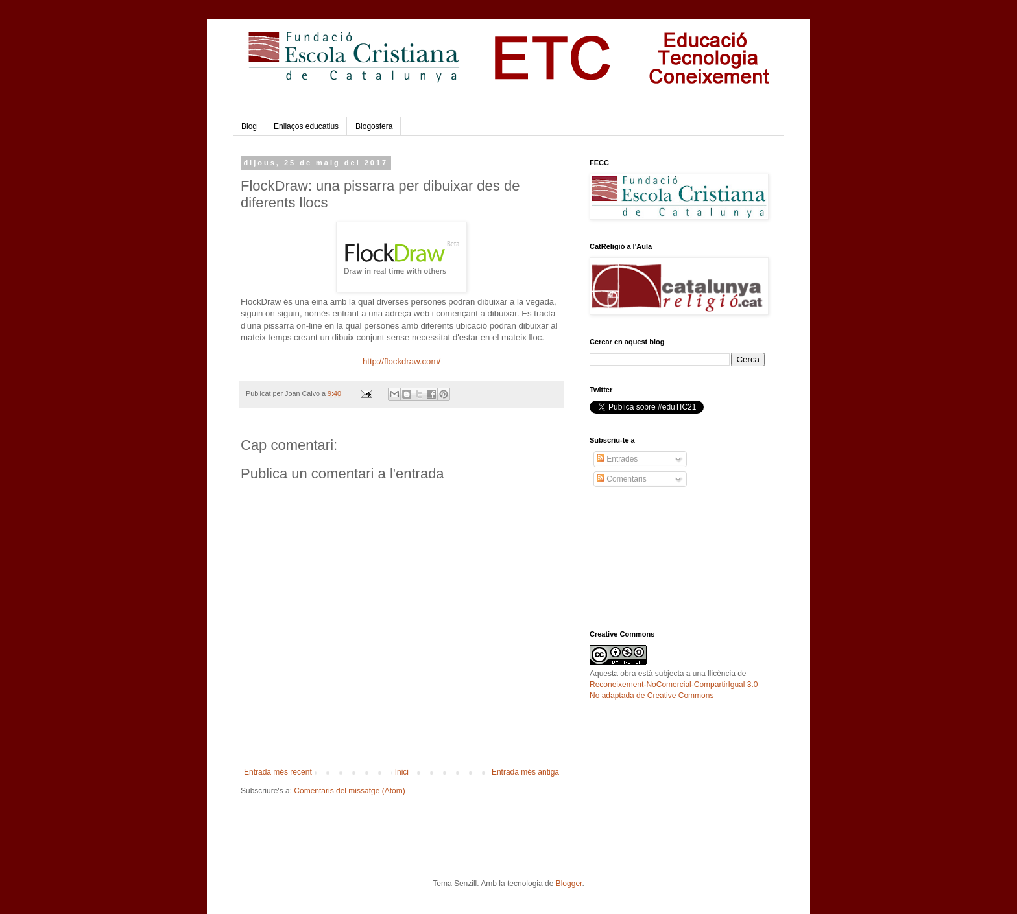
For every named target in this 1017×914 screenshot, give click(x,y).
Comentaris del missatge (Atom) (349, 790)
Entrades (617, 458)
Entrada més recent (278, 772)
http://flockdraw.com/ (401, 361)
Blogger (569, 883)
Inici (402, 772)
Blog (249, 126)
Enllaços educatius (306, 126)
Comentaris (622, 479)
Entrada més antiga (525, 772)
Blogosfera (373, 126)
